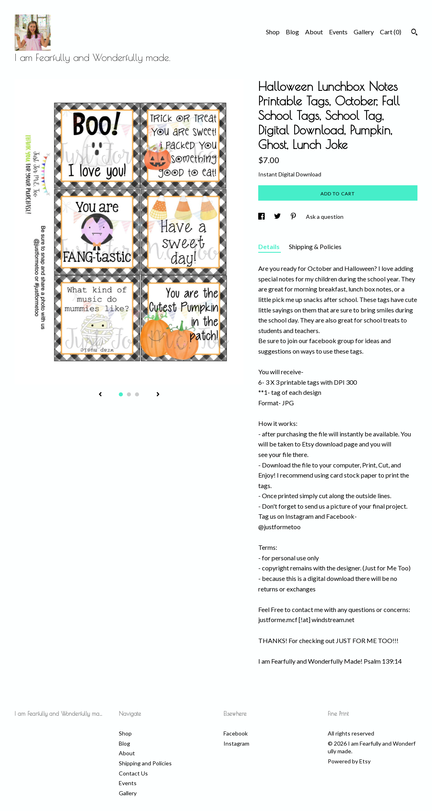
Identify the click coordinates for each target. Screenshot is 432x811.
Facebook (235, 733)
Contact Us (133, 773)
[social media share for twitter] (278, 216)
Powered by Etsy (349, 761)
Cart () (390, 32)
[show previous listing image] (100, 395)
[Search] (414, 33)
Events (338, 32)
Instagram (236, 743)
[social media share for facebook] (262, 216)
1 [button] (121, 394)
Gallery (364, 32)
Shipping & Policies (315, 246)
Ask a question (324, 216)
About (314, 32)
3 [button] (137, 394)
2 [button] (129, 394)
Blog (292, 32)
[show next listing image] (158, 395)
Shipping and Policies (145, 763)
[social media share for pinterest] (294, 216)
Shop (273, 32)
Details (269, 246)
